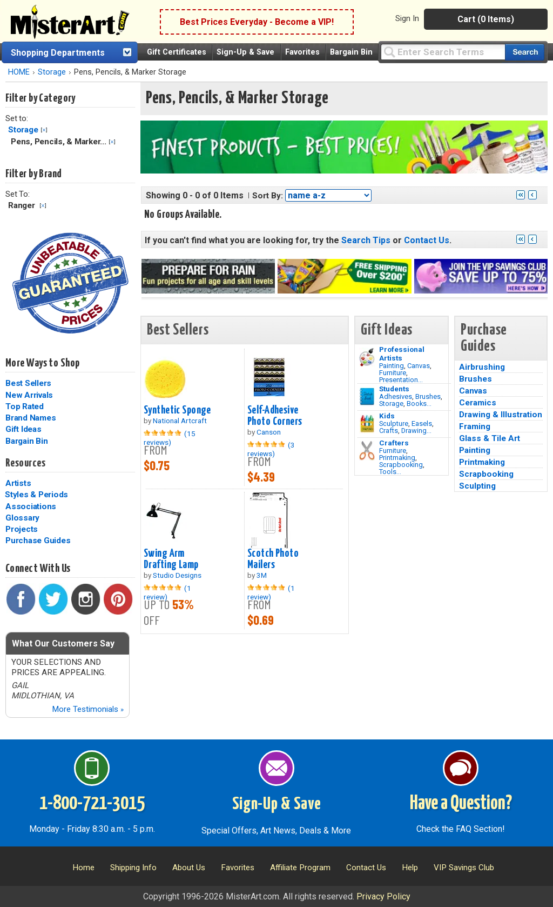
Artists (18, 483)
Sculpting (477, 486)
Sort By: (267, 196)
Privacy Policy (383, 896)
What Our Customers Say (63, 643)
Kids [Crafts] (387, 415)
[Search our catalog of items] (524, 52)
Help (410, 867)
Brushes (428, 396)
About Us (188, 867)
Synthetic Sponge (177, 410)
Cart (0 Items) (485, 19)
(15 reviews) (169, 437)
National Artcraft (180, 420)
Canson (269, 432)
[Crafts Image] (367, 424)
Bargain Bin (351, 52)
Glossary (22, 518)
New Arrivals (29, 395)
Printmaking (397, 458)
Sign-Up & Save (245, 52)
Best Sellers (28, 383)
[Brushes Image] (367, 396)
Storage (52, 72)
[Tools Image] (367, 451)
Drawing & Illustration (500, 414)
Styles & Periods (36, 494)
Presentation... (401, 380)
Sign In (407, 18)
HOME (19, 72)
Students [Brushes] (394, 388)
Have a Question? (461, 803)
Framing (474, 426)
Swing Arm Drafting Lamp (171, 559)
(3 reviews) (271, 449)
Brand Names (30, 418)
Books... (419, 403)
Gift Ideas (23, 429)
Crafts (388, 430)
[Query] (443, 51)
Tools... (390, 472)
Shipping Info (133, 867)
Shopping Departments (58, 53)
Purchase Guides (37, 540)
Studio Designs (177, 575)
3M (262, 575)
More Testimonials (88, 709)
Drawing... (416, 430)
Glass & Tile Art (489, 438)
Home (83, 867)
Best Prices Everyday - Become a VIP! (257, 22)
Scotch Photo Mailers (273, 559)
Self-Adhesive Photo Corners (274, 416)
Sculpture (393, 423)
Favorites (302, 52)
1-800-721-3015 (92, 803)
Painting (391, 366)
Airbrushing (482, 367)
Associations (30, 506)
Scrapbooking (401, 465)
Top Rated (24, 406)
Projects (21, 529)
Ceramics (477, 403)
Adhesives (395, 396)
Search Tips (365, 240)
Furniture (392, 373)
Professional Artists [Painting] (401, 353)
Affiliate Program (300, 867)
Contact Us (426, 240)
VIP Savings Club (464, 867)
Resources (25, 463)
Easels (422, 423)
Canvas (418, 366)
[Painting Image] (367, 357)
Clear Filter (44, 130)
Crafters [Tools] (394, 442)
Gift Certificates (176, 52)
